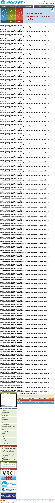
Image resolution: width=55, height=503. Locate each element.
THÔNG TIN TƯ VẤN (6, 446)
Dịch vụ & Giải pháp (19, 6)
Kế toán (3, 441)
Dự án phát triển (5, 431)
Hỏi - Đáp (39, 6)
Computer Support (5, 424)
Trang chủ (43, 1)
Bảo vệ (3, 413)
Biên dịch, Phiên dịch (6, 415)
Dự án (3, 429)
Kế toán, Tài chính (5, 443)
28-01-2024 (3, 406)
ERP (3, 436)
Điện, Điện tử (4, 434)
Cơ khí (3, 422)
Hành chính (4, 438)
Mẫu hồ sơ (19, 21)
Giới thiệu (12, 6)
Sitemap (48, 1)
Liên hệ (53, 1)
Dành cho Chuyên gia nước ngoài (8, 426)
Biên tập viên (4, 417)
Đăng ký (12, 21)
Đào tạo (3, 433)
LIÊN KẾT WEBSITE (6, 462)
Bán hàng (4, 410)
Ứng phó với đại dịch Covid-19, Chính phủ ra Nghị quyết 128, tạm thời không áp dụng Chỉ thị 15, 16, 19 (9, 453)
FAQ (43, 500)
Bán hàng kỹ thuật (5, 412)
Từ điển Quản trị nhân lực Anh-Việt (9, 448)
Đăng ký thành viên (30, 500)
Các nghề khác (5, 419)
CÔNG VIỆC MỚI (6, 393)
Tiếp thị (35, 393)
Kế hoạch (4, 440)
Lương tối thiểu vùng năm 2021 (8, 455)
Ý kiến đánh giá (28, 6)
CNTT (3, 420)
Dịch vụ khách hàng (6, 427)
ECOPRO (52, 502)
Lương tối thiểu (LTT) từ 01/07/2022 (9, 450)
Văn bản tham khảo (49, 6)
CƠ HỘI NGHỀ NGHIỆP (7, 408)
